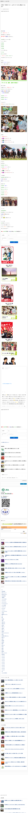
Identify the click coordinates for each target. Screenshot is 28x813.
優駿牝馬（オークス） (5, 474)
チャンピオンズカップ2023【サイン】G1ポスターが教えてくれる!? (15, 727)
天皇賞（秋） (3, 623)
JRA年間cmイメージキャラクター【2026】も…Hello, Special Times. (14, 804)
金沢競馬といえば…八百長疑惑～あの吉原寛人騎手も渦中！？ (13, 800)
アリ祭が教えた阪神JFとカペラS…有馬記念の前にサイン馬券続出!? (15, 744)
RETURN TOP (24, 480)
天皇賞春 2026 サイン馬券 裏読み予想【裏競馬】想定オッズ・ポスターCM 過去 (16, 556)
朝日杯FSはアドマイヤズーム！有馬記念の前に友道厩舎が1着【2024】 (15, 757)
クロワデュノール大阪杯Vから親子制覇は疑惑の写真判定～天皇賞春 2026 (15, 542)
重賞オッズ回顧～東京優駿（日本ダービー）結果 (12, 448)
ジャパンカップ (4, 600)
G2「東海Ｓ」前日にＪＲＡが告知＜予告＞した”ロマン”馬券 (14, 753)
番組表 (2, 643)
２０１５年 (3, 657)
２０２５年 (3, 669)
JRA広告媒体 (3, 591)
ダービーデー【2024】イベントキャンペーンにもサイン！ (13, 456)
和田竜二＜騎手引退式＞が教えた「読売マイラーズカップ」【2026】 (15, 568)
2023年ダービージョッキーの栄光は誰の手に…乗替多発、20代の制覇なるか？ (15, 461)
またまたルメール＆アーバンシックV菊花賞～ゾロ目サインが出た (14, 718)
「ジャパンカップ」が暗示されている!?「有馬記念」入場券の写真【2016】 (14, 762)
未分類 (2, 634)
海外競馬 (3, 640)
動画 (2, 617)
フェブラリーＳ (4, 606)
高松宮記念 (3, 654)
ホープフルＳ (3, 608)
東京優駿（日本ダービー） (5, 442)
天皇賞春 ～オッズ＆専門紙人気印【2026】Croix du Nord (13, 563)
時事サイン (3, 629)
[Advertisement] (14, 19)
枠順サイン (3, 637)
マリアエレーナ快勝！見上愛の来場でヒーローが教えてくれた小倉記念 (15, 697)
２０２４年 (3, 668)
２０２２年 (3, 666)
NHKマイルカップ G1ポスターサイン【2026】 (12, 559)
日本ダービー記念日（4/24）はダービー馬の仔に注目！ (13, 452)
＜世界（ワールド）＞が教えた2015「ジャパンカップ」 (13, 684)
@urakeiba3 (4, 497)
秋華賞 (2, 648)
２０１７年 (3, 660)
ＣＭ (2, 671)
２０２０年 (3, 665)
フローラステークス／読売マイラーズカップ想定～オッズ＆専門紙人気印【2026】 (15, 577)
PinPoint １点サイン (4, 594)
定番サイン (3, 626)
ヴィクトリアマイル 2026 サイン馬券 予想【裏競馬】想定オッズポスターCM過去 (15, 551)
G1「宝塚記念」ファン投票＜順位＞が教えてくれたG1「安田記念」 (15, 736)
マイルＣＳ (3, 609)
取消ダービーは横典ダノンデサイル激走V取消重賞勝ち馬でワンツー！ (15, 740)
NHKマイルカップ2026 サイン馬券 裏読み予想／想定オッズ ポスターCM (15, 546)
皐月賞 (2, 646)
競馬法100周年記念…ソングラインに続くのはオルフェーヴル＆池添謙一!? (16, 766)
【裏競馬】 (3, 597)
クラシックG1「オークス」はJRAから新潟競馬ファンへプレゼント (15, 688)
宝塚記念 (3, 628)
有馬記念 (3, 631)
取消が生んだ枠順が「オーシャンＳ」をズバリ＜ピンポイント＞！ (14, 705)
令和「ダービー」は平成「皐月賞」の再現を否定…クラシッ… (10, 477)
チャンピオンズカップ (5, 603)
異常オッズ (3, 645)
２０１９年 (3, 663)
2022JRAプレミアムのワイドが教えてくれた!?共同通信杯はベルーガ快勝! (16, 714)
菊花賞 (2, 649)
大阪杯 (2, 620)
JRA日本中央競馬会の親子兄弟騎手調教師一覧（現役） (12, 808)
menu (26, 1)
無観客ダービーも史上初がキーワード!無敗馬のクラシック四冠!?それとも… (15, 469)
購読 (2, 529)
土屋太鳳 (3, 406)
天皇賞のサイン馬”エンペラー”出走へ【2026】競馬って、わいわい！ (15, 572)
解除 (15, 529)
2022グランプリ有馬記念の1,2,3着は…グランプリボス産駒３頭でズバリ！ (16, 701)
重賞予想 (3, 651)
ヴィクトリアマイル (4, 611)
